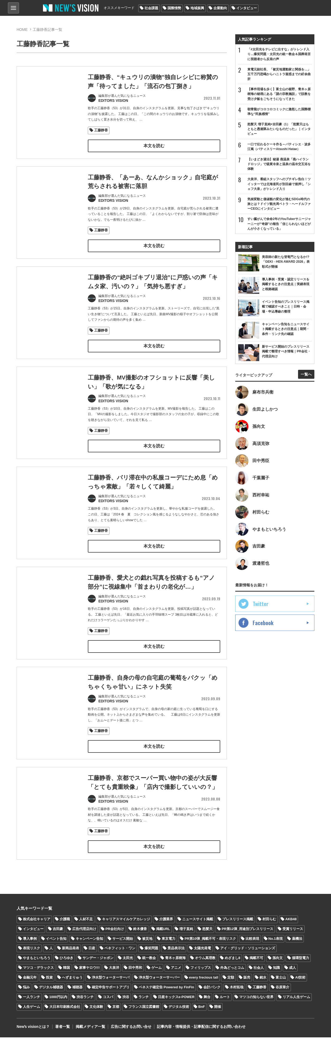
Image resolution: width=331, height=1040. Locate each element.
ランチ (143, 1000)
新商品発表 (70, 951)
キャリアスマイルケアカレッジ (126, 922)
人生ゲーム (31, 1009)
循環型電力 (300, 961)
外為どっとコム (232, 970)
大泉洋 (114, 970)
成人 (292, 970)
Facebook (263, 623)
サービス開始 (122, 941)
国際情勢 (174, 8)
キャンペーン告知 (89, 941)
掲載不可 (256, 961)
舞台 (207, 1000)
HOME (22, 29)
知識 (276, 970)
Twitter (260, 604)
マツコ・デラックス (38, 970)
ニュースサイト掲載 (197, 922)
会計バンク (211, 990)
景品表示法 (176, 951)
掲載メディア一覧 (90, 1029)
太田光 (128, 961)
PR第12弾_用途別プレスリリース (248, 931)
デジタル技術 (179, 1009)
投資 (49, 980)
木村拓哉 (236, 990)
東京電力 (168, 941)
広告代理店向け (84, 931)
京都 (115, 1009)
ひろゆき (66, 961)
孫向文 (277, 961)
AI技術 (300, 980)
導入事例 (30, 941)
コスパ (108, 1000)
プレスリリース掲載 (237, 922)
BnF (201, 1009)
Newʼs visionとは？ (33, 1029)
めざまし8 (232, 961)
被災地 (147, 941)
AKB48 (291, 922)
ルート (225, 1000)
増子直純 (186, 931)
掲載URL (163, 931)
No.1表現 (275, 941)
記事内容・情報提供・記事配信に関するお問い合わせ (201, 1029)
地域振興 (197, 8)
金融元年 (30, 980)
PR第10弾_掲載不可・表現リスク (210, 941)
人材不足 (86, 922)
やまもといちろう (36, 961)
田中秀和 (135, 970)
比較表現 (252, 941)
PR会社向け (114, 931)
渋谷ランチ (85, 1000)
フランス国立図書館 (143, 1009)
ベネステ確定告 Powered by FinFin (166, 990)
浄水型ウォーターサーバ (110, 980)
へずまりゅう (72, 980)
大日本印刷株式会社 (64, 1009)
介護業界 (166, 922)
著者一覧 (62, 1029)
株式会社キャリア (36, 922)
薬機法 (297, 941)
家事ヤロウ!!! (89, 970)
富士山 (281, 980)
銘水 (263, 980)
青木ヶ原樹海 (175, 961)
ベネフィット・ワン (119, 951)
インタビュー (246, 8)
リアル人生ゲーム (296, 1000)
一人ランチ (31, 1000)
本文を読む (154, 145)
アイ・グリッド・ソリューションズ (247, 951)
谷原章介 (282, 990)
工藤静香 (101, 130)
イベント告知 (56, 941)
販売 (246, 980)
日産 (91, 951)
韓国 (66, 970)
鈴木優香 (140, 931)
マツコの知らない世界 (256, 1000)
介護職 (65, 922)
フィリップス (200, 970)
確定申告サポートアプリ (110, 990)
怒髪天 (207, 931)
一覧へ (306, 374)
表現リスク (31, 951)
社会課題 (151, 8)
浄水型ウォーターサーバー (159, 980)
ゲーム (156, 970)
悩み (26, 990)
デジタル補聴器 (51, 990)
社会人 (258, 970)
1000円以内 (58, 1000)
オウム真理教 (205, 961)
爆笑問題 (151, 951)
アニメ (176, 970)
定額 (230, 980)
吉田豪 (58, 931)
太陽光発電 (202, 951)
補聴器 (77, 990)
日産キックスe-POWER (176, 1000)
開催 (217, 1009)
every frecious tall (203, 980)
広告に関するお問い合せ (131, 1029)
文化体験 (96, 1009)
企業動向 (220, 8)
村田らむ (269, 922)
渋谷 (125, 1000)
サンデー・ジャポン (98, 961)
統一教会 (149, 961)
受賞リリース (292, 931)
